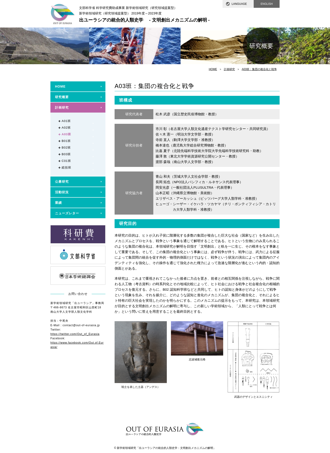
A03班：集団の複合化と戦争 (259, 69)
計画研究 (229, 69)
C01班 (66, 161)
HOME (213, 69)
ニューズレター (67, 213)
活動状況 (62, 192)
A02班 (66, 127)
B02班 (66, 147)
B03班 (66, 154)
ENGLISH (267, 4)
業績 (58, 202)
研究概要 (62, 97)
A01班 (66, 121)
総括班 (66, 167)
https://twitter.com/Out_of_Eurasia (74, 334)
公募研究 (62, 181)
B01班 (66, 141)
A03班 (66, 134)
